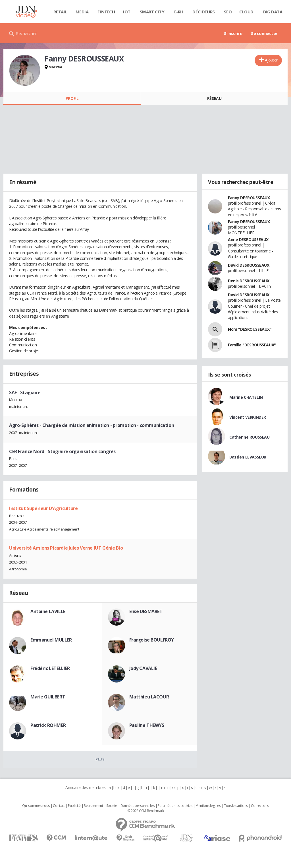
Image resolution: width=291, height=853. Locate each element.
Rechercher (26, 33)
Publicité (74, 806)
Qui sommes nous (36, 806)
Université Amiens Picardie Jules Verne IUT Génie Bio (66, 548)
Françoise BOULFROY (151, 640)
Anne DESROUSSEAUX (248, 239)
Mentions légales (208, 806)
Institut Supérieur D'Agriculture (43, 508)
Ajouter (271, 60)
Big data (272, 12)
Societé (111, 806)
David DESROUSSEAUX (248, 265)
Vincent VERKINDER (247, 417)
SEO (228, 12)
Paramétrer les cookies (175, 806)
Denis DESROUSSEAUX (248, 280)
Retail (60, 12)
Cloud (246, 12)
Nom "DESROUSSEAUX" (249, 329)
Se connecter (264, 33)
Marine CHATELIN (246, 397)
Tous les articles (236, 806)
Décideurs (203, 12)
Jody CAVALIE (143, 668)
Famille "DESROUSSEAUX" (252, 345)
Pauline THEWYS (146, 725)
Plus (99, 759)
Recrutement (93, 806)
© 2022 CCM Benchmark (145, 811)
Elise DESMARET (146, 611)
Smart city (152, 12)
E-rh (178, 12)
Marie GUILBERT (47, 697)
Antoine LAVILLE (47, 611)
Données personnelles (137, 806)
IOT (126, 12)
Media (82, 12)
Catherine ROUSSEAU (249, 437)
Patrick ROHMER (48, 725)
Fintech (106, 12)
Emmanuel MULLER (51, 640)
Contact (59, 806)
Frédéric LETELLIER (50, 668)
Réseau (214, 98)
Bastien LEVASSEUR (247, 457)
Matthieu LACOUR (149, 697)
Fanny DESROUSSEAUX (249, 197)
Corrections (260, 806)
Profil (72, 98)
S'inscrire (233, 33)
